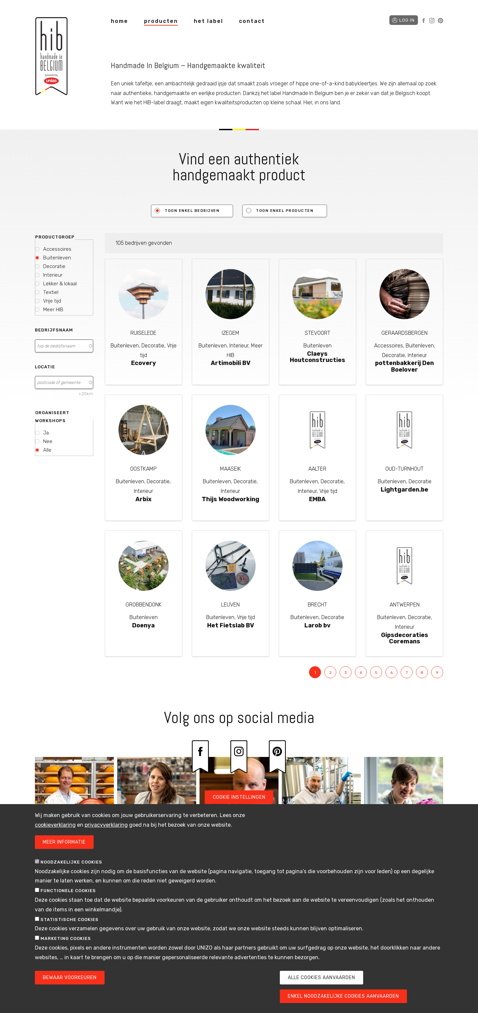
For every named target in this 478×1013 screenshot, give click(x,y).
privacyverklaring (106, 825)
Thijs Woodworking (230, 499)
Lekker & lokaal (60, 284)
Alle (47, 450)
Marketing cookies (65, 938)
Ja (46, 433)
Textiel (50, 292)
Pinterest (440, 21)
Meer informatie (64, 842)
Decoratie (54, 266)
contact (252, 21)
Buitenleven (57, 258)
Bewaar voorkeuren (70, 977)
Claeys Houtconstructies (317, 357)
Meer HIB (53, 310)
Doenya (143, 625)
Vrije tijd (52, 301)
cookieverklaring (55, 825)
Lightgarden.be (404, 489)
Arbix (143, 499)
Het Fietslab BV (230, 625)
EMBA (317, 499)
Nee (47, 441)
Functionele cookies (68, 890)
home (119, 21)
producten (161, 21)
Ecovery (143, 363)
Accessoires (57, 249)
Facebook (423, 21)
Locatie (45, 366)
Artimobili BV (230, 363)
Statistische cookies (69, 919)
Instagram (432, 21)
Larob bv (317, 625)
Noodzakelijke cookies (71, 862)
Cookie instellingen (239, 797)
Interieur (52, 275)
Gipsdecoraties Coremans (404, 638)
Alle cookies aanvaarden (321, 977)
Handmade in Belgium (51, 57)
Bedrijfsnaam (54, 329)
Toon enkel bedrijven (192, 211)
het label (208, 21)
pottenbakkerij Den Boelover (404, 366)
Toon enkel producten (284, 211)
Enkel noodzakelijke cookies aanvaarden (343, 996)
